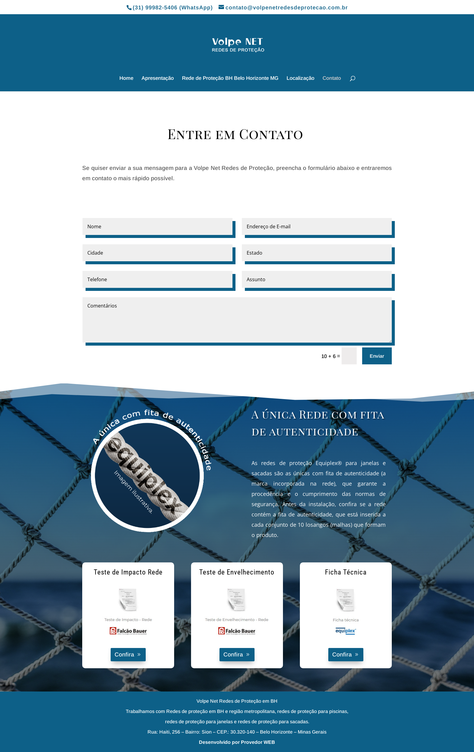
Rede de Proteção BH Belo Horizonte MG (230, 78)
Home (126, 78)
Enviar (377, 356)
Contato (332, 78)
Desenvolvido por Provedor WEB (237, 742)
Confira (124, 654)
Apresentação (157, 78)
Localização (300, 78)
